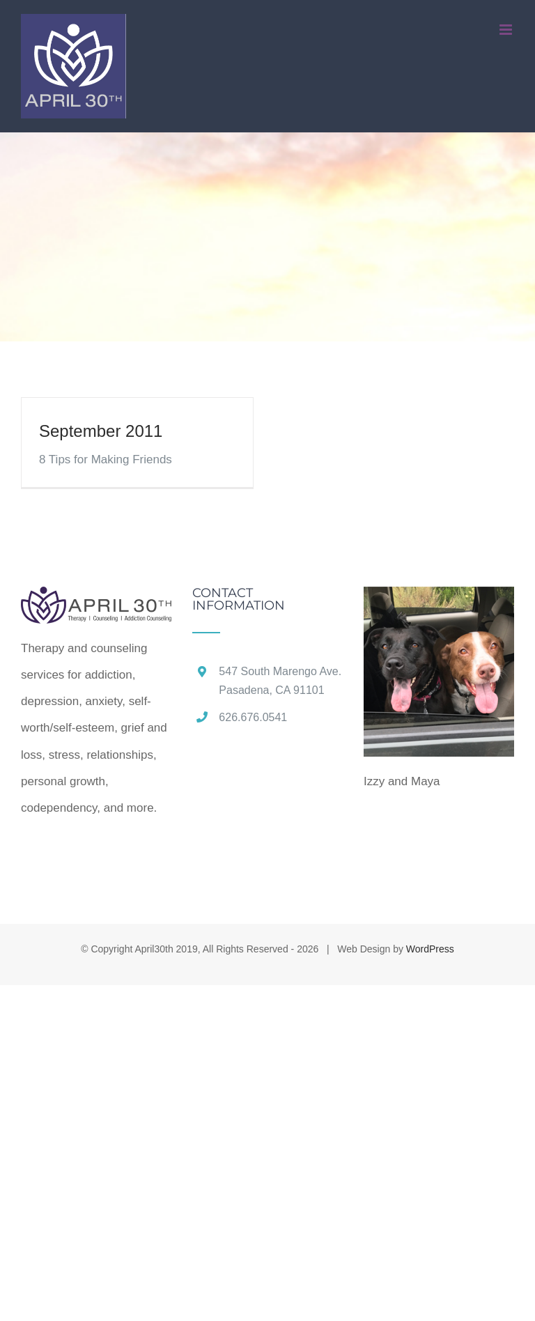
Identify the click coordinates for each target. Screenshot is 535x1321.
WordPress (430, 949)
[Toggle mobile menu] (506, 29)
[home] (96, 599)
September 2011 (100, 431)
